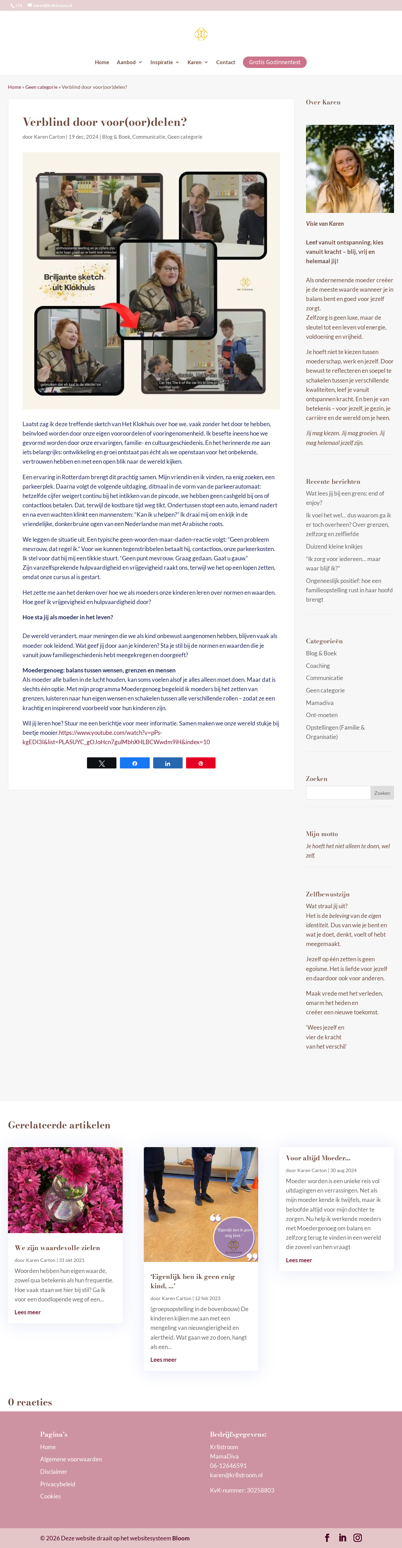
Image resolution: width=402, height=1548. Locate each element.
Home (102, 62)
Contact (225, 62)
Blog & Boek (116, 137)
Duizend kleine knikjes (334, 546)
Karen (194, 62)
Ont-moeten (322, 715)
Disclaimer (54, 1471)
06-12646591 (228, 1465)
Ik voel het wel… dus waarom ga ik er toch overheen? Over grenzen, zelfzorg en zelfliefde (348, 524)
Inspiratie (161, 62)
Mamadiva (320, 702)
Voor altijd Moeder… (318, 1158)
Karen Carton (49, 137)
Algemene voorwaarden (71, 1459)
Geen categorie (41, 87)
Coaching (318, 665)
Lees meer (28, 1312)
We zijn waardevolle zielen (57, 1248)
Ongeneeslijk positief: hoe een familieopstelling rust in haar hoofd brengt (349, 590)
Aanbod (126, 62)
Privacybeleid (58, 1484)
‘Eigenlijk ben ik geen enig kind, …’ (192, 1281)
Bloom (181, 1538)
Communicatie (148, 137)
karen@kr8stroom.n (235, 1475)
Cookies (50, 1496)
